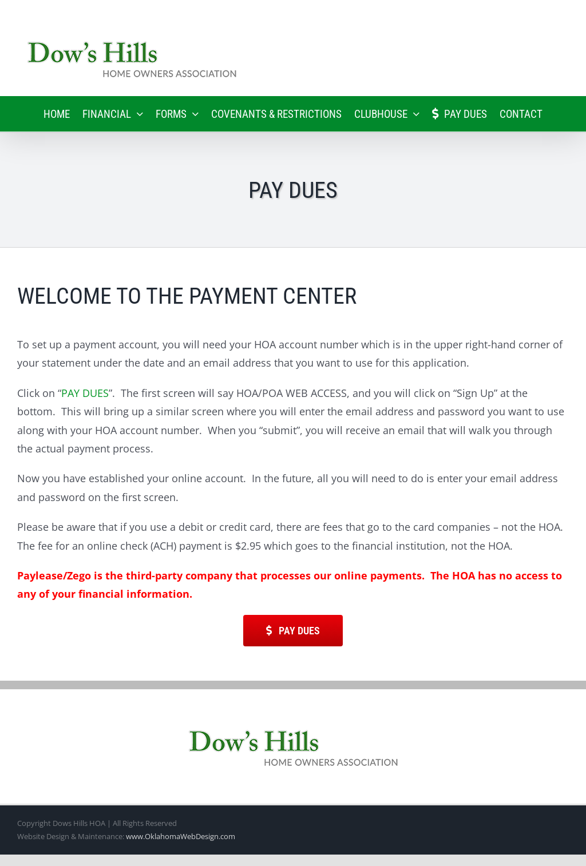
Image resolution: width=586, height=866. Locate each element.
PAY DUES (85, 393)
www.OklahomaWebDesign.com (180, 836)
